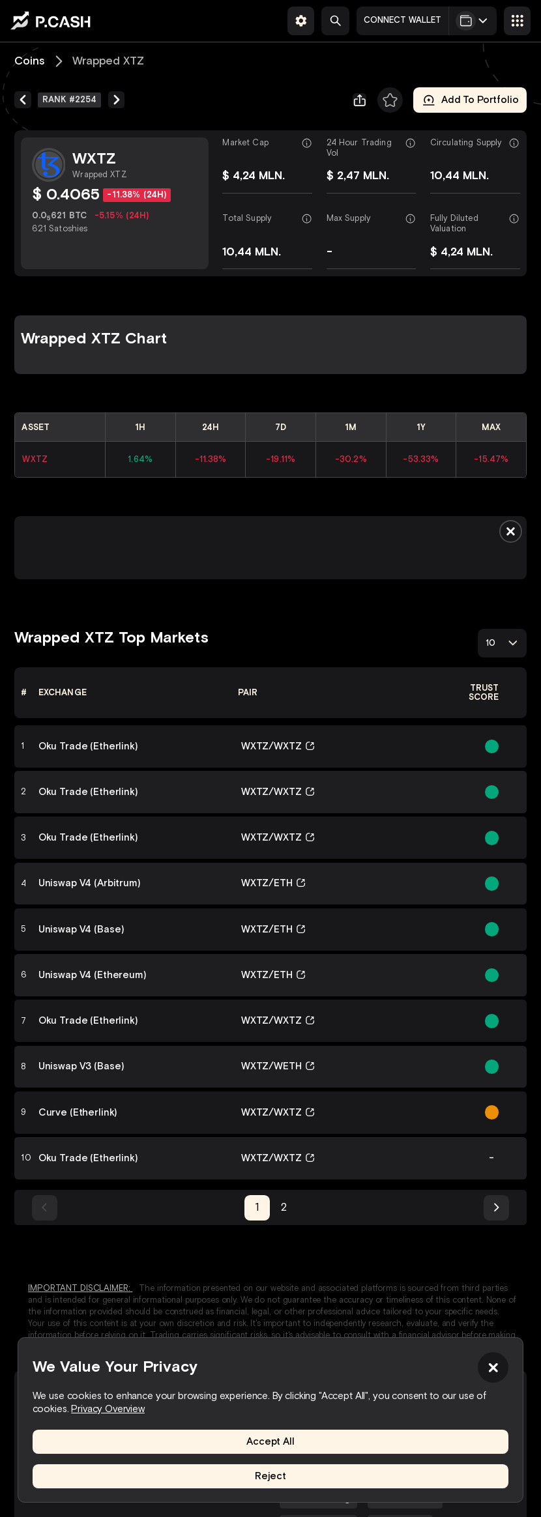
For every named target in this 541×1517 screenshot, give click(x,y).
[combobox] (502, 643)
